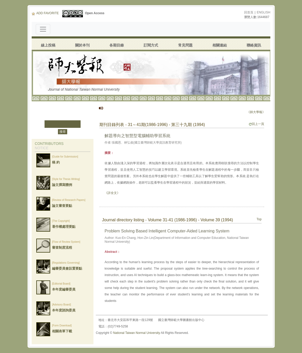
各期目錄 (116, 45)
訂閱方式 (151, 45)
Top (259, 219)
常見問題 (185, 45)
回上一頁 (256, 124)
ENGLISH (263, 12)
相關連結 (219, 45)
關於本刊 (82, 45)
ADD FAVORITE (45, 13)
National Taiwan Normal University (136, 333)
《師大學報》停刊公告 (264, 112)
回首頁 (248, 12)
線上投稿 (48, 45)
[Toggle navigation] (43, 29)
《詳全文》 (112, 193)
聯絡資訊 (254, 45)
